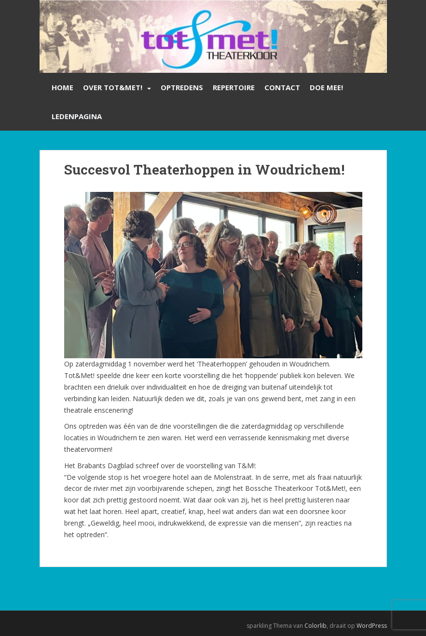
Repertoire (234, 87)
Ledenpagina (77, 116)
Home (62, 87)
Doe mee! (326, 87)
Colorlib (315, 626)
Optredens (182, 87)
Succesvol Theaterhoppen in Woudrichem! (204, 169)
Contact (282, 87)
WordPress (372, 626)
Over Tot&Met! (112, 87)
